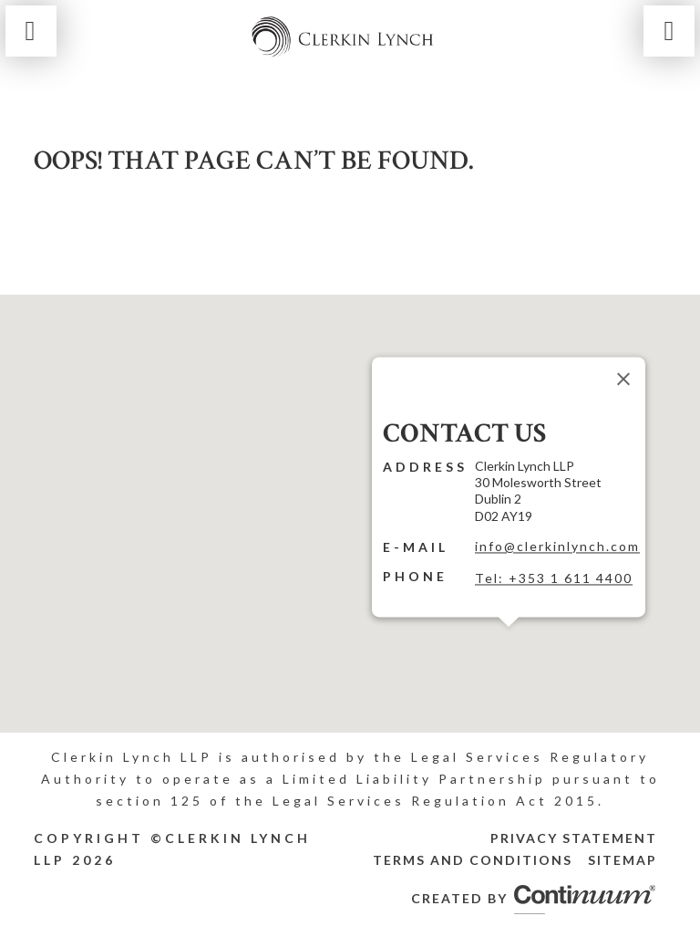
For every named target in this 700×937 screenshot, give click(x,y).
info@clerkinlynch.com (557, 546)
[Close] (623, 379)
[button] (509, 638)
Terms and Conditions (472, 860)
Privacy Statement (573, 838)
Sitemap (622, 860)
